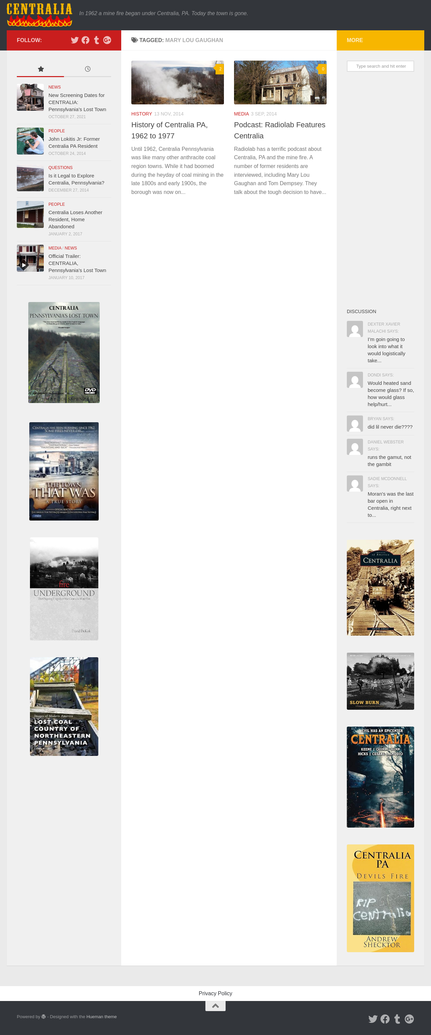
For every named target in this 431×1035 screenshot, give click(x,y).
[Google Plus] (107, 40)
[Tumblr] (96, 40)
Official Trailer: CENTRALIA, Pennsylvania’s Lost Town (77, 263)
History (141, 113)
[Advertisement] (380, 190)
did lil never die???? (390, 427)
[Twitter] (75, 40)
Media (241, 113)
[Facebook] (85, 40)
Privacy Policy (215, 993)
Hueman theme (102, 1016)
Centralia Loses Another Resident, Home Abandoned (75, 219)
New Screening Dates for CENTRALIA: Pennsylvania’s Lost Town (77, 102)
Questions (60, 167)
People (56, 131)
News (54, 87)
